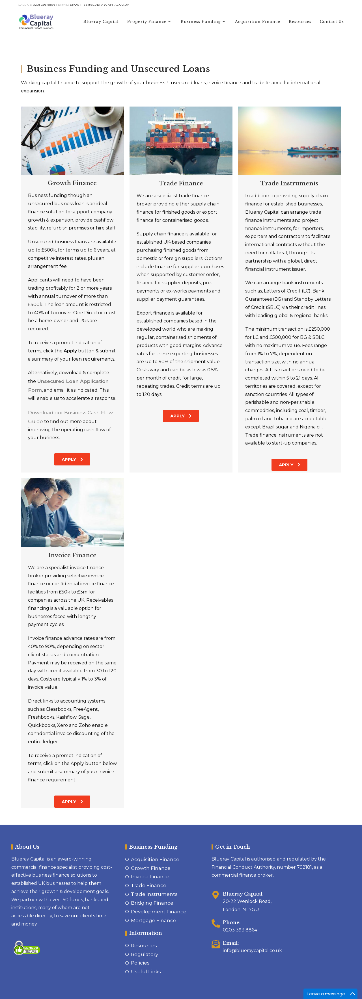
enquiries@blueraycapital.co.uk (99, 4)
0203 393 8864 (44, 4)
